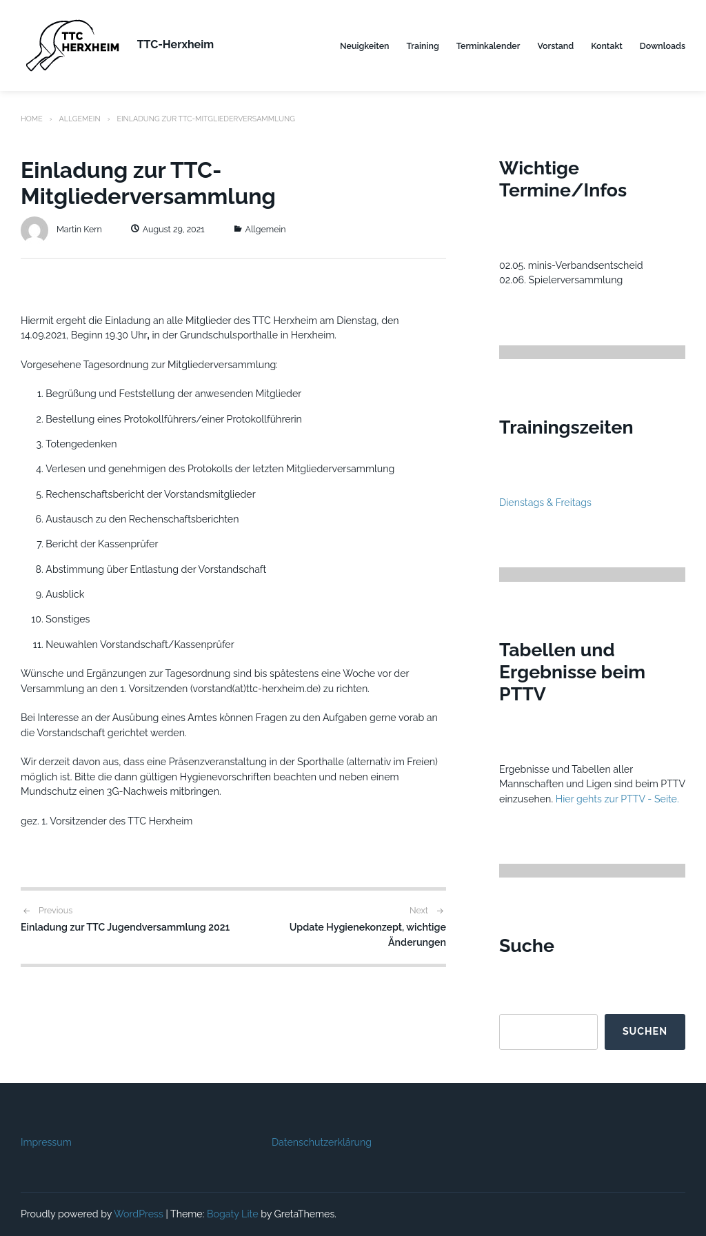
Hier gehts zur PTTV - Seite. (617, 798)
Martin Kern (61, 229)
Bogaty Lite (233, 1213)
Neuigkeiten (364, 46)
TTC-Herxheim (175, 44)
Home (32, 118)
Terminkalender (488, 46)
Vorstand (555, 46)
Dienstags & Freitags (545, 502)
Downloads (662, 46)
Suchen (645, 1031)
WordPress (138, 1213)
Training (423, 46)
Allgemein (79, 118)
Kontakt (607, 46)
